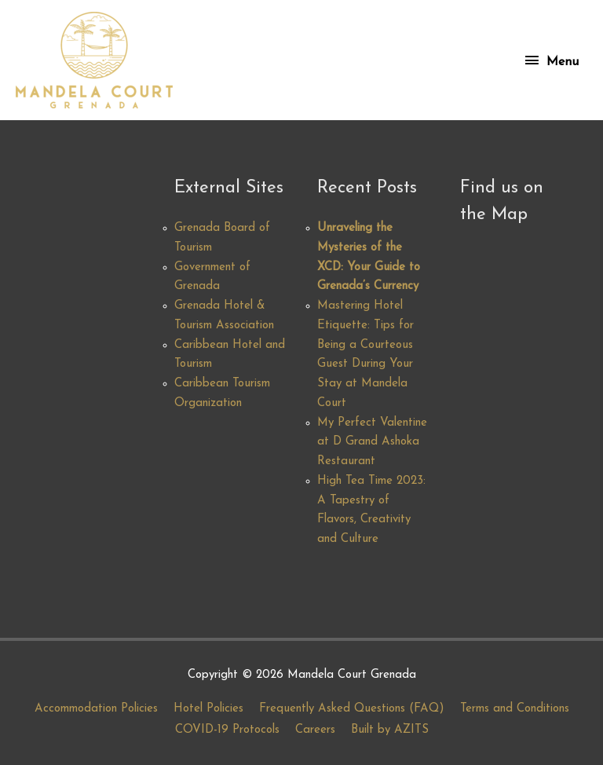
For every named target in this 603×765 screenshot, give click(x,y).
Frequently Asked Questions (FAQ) (351, 709)
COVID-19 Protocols (227, 730)
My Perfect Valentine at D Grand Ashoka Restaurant (372, 442)
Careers (315, 730)
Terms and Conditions (514, 709)
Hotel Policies (208, 709)
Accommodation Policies (96, 709)
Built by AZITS (390, 730)
